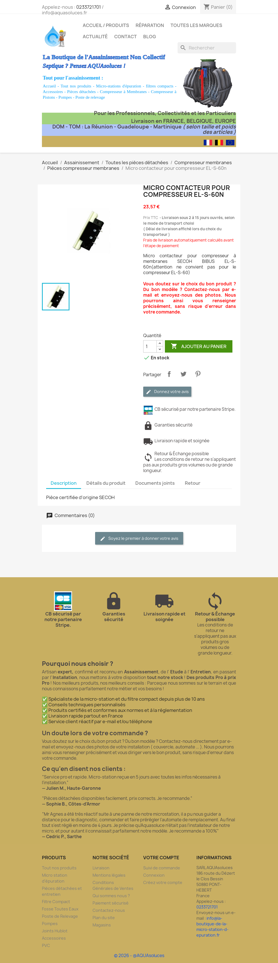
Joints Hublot (55, 930)
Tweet (183, 374)
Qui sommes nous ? (111, 895)
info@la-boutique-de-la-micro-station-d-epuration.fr (212, 926)
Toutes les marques (196, 25)
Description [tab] (64, 483)
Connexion (154, 875)
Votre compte (161, 857)
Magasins (102, 925)
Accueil (49, 86)
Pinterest (197, 374)
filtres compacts (159, 86)
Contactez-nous (109, 910)
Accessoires (53, 91)
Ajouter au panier (199, 346)
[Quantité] (150, 346)
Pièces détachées (81, 91)
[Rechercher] (207, 47)
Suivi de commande (161, 867)
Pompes (65, 97)
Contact (125, 36)
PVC (46, 945)
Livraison (101, 867)
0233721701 (88, 7)
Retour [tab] (192, 483)
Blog (149, 36)
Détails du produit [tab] (105, 483)
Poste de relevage (90, 97)
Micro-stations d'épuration (118, 86)
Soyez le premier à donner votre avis (139, 539)
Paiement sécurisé (111, 903)
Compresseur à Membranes (123, 91)
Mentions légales (109, 875)
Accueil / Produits (106, 25)
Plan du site (104, 917)
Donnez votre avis (167, 392)
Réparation (150, 25)
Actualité (95, 36)
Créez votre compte (162, 882)
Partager (169, 374)
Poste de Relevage (60, 916)
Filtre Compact (56, 901)
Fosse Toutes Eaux (60, 909)
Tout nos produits (75, 86)
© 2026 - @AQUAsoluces (139, 956)
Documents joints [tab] (155, 483)
